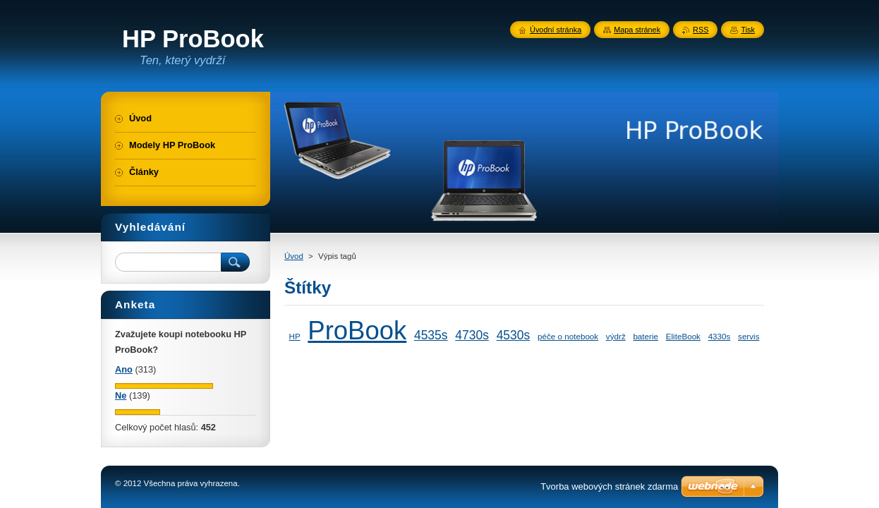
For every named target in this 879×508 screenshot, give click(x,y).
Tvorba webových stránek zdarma (609, 486)
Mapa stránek (637, 29)
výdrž (616, 336)
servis (748, 336)
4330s (719, 336)
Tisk (748, 29)
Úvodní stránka (555, 29)
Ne (120, 395)
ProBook (357, 330)
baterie (645, 336)
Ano (124, 369)
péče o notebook (568, 336)
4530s (514, 335)
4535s (431, 335)
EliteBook (683, 336)
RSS (700, 29)
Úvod (293, 256)
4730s (472, 335)
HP (294, 336)
